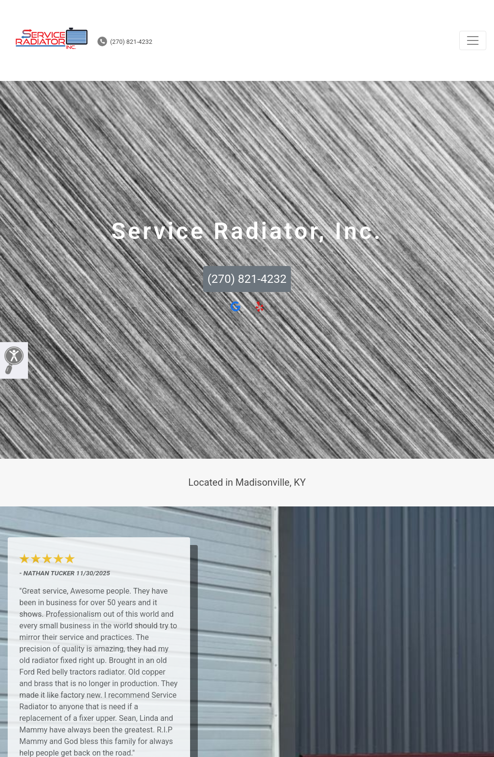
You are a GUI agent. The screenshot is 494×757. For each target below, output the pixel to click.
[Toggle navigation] (472, 40)
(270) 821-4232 (124, 41)
